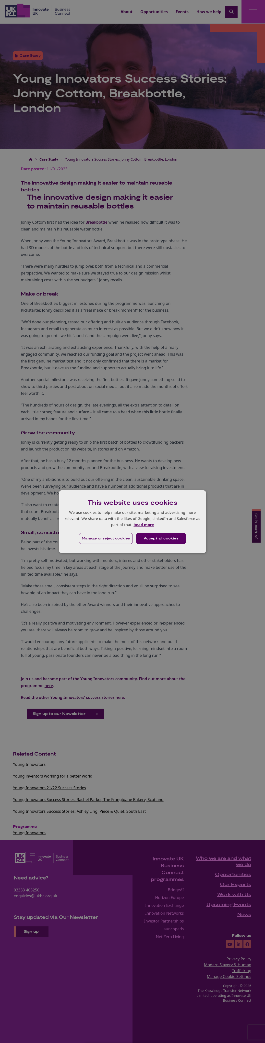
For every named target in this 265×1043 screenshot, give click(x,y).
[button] (105, 538)
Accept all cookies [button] (161, 538)
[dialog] (132, 521)
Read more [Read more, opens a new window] (143, 524)
